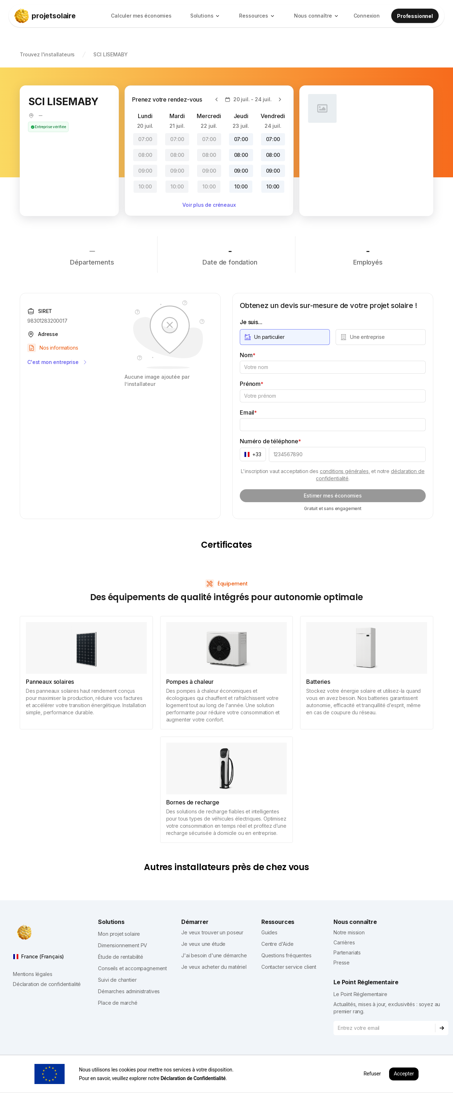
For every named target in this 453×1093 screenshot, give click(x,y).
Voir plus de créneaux (209, 205)
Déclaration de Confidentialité (192, 1078)
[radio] (285, 337)
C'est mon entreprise (57, 362)
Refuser (372, 1074)
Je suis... (251, 322)
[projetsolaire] (59, 16)
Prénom (251, 383)
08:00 (145, 155)
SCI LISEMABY (110, 54)
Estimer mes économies (333, 495)
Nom (247, 355)
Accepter (404, 1074)
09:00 (145, 171)
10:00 (145, 186)
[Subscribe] (441, 1028)
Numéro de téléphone (270, 441)
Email (248, 412)
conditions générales (344, 471)
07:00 (145, 139)
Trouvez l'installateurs (47, 54)
